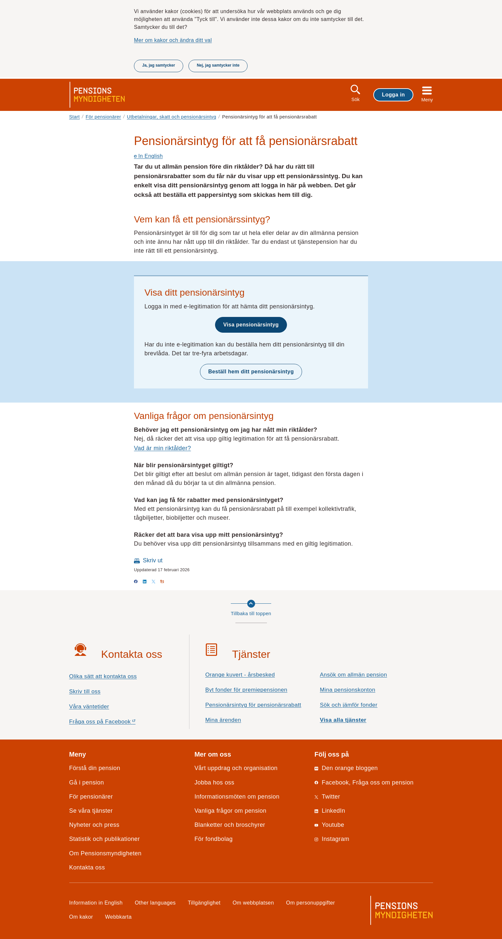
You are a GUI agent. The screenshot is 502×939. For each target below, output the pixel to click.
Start (74, 116)
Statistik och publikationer (104, 839)
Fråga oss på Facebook (114, 723)
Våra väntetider (89, 706)
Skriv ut (153, 560)
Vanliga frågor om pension (230, 810)
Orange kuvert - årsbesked (240, 675)
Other (155, 903)
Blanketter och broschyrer (229, 825)
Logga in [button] (393, 94)
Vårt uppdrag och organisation (235, 768)
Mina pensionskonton (347, 690)
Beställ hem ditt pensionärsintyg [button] (251, 371)
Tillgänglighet (204, 903)
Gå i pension (86, 782)
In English (148, 156)
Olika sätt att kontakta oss (103, 676)
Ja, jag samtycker (158, 65)
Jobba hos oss (214, 782)
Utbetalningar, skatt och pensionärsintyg (171, 116)
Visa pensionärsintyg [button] (251, 324)
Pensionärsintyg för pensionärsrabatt (253, 705)
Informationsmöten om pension (236, 796)
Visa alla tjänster (343, 720)
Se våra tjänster (91, 810)
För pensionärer (103, 116)
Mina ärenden (223, 720)
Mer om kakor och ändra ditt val (173, 40)
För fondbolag (213, 839)
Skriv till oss (85, 691)
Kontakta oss (87, 867)
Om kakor (81, 917)
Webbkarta (118, 917)
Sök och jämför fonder (348, 705)
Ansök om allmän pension (353, 675)
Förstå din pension (94, 768)
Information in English (96, 903)
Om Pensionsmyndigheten (105, 853)
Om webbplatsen (253, 903)
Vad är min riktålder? (162, 448)
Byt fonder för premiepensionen (246, 690)
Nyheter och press (94, 825)
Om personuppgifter (310, 903)
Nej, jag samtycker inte (218, 65)
